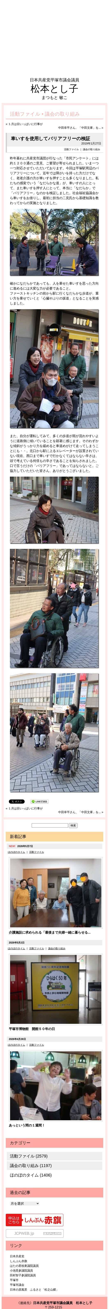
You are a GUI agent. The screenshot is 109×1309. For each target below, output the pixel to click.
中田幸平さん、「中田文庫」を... (79, 127)
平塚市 (14, 1280)
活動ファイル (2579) (29, 1156)
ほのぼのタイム (16, 852)
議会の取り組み (91, 149)
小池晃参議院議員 (21, 1270)
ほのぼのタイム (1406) (31, 1175)
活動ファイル (71, 149)
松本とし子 (54, 88)
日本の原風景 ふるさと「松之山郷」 (34, 1289)
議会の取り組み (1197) (31, 1165)
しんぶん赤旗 (18, 1261)
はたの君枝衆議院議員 (24, 1265)
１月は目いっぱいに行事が (25, 124)
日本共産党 (17, 1256)
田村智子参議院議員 (23, 1275)
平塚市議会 (17, 1284)
